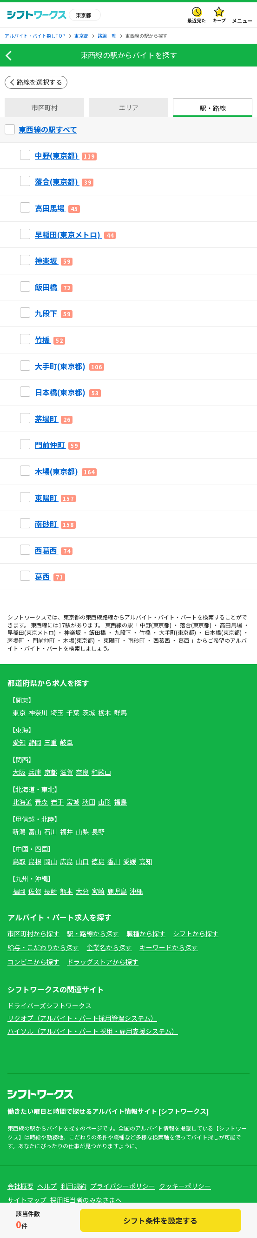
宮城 (72, 801)
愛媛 (129, 861)
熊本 (66, 891)
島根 (34, 861)
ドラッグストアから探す (102, 961)
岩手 (57, 801)
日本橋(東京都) (223, 632)
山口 (82, 861)
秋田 (88, 801)
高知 (145, 861)
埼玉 (57, 712)
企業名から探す (109, 947)
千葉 (72, 712)
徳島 (98, 861)
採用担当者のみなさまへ (86, 1200)
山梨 (82, 831)
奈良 (82, 772)
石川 (50, 831)
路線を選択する (39, 82)
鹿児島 (117, 891)
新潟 (19, 831)
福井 (66, 831)
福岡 (19, 891)
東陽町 (111, 640)
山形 (104, 801)
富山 (34, 831)
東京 (19, 712)
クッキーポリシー (185, 1186)
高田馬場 (231, 625)
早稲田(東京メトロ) (31, 632)
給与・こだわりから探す (43, 947)
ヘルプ (47, 1186)
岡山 (50, 861)
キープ (219, 20)
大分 (82, 891)
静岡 (34, 742)
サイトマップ (26, 1200)
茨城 (88, 712)
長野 (98, 831)
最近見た (196, 20)
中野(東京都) (155, 625)
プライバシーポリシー (122, 1186)
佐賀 (34, 891)
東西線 (94, 617)
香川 (113, 861)
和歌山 (101, 772)
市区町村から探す (33, 933)
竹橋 (145, 632)
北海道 (22, 801)
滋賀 (66, 772)
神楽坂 (72, 632)
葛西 (184, 640)
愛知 (19, 742)
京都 (50, 772)
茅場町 (15, 640)
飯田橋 (97, 632)
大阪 (19, 772)
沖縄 (136, 891)
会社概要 (20, 1186)
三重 (50, 742)
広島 (66, 861)
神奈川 (38, 712)
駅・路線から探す (93, 933)
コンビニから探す (33, 961)
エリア (128, 107)
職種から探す (145, 933)
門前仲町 (44, 640)
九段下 (122, 632)
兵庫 (34, 772)
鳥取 (19, 861)
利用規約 (73, 1186)
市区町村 (45, 107)
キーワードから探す (168, 947)
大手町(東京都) (177, 632)
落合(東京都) (195, 625)
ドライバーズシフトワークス (49, 1005)
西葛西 (161, 640)
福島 (120, 801)
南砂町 (136, 640)
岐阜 (66, 742)
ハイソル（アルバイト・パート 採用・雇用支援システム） (92, 1031)
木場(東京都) (79, 640)
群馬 (120, 712)
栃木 (104, 712)
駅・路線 (213, 108)
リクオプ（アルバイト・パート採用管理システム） (82, 1018)
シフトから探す (195, 933)
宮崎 (98, 891)
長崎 (50, 891)
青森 (41, 801)
